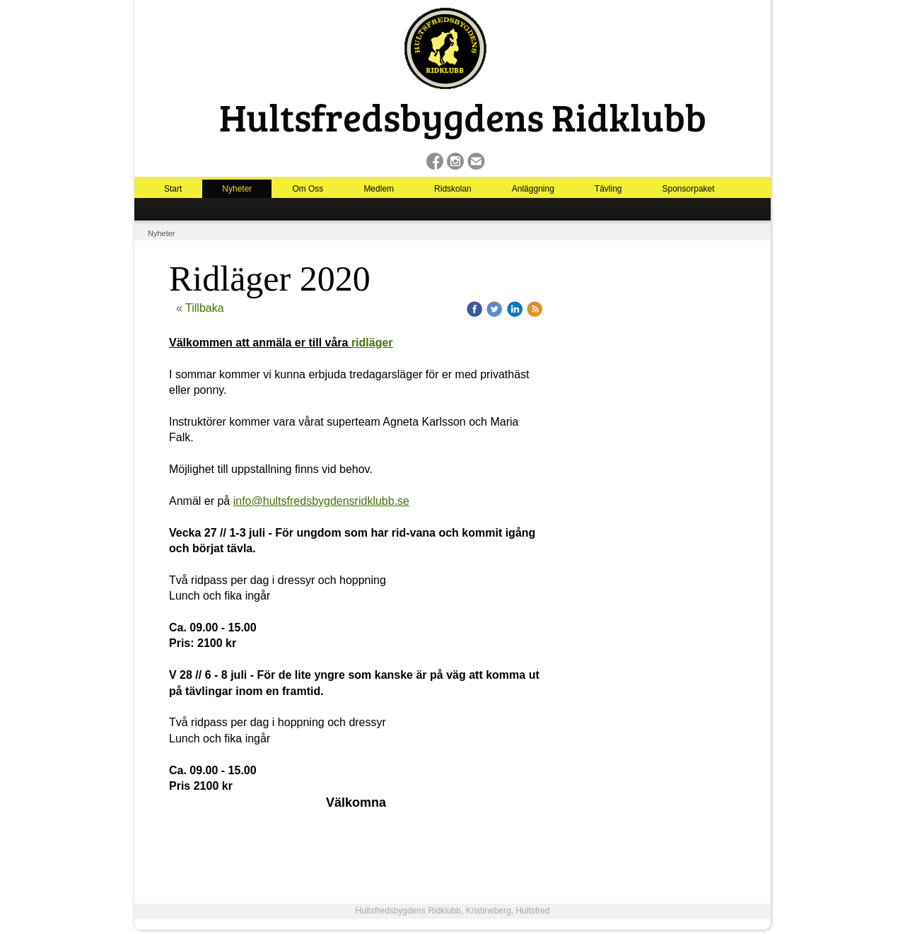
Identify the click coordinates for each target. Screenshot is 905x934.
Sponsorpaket (688, 189)
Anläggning (533, 189)
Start (173, 189)
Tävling (608, 189)
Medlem (378, 189)
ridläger (372, 343)
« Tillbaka (200, 308)
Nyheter (237, 189)
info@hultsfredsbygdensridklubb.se (321, 501)
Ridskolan (453, 189)
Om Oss (307, 189)
